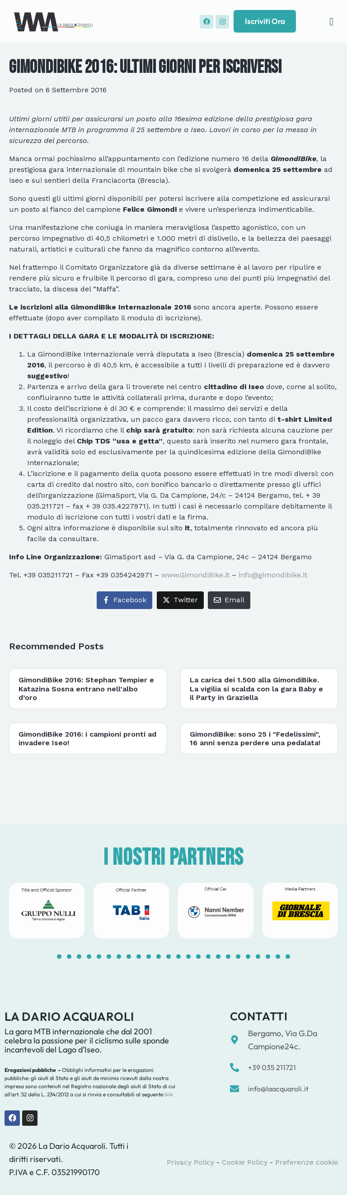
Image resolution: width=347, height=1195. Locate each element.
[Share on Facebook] (124, 600)
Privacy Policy (190, 1162)
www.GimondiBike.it (195, 575)
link (168, 1094)
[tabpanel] (47, 910)
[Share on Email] (229, 600)
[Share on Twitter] (180, 600)
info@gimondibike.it (273, 575)
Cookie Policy (244, 1162)
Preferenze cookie (306, 1162)
